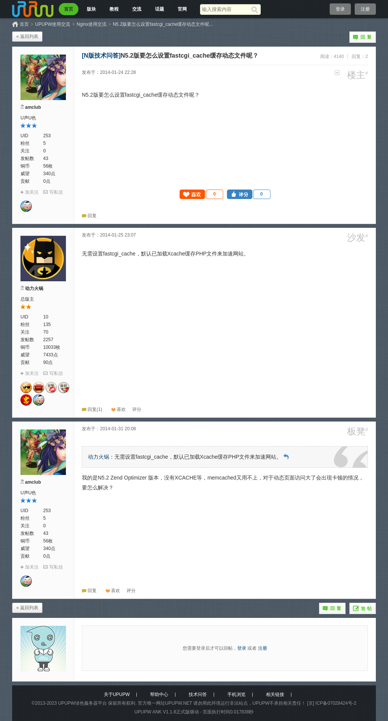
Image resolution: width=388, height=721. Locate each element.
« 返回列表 (27, 36)
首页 (68, 9)
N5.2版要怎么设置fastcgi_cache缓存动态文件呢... (163, 24)
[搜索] (256, 9)
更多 (337, 72)
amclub (33, 107)
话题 (159, 9)
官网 (182, 9)
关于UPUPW (117, 694)
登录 (340, 9)
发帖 (362, 608)
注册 (365, 9)
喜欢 (121, 409)
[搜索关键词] (225, 9)
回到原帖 (286, 456)
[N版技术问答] (101, 55)
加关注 (32, 192)
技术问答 (198, 694)
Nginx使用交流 (91, 24)
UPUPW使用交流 (52, 24)
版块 (91, 9)
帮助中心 (159, 694)
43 (45, 158)
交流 (136, 9)
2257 (48, 339)
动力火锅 (34, 288)
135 (47, 324)
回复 (362, 37)
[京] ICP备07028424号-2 (331, 703)
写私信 (56, 192)
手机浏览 (236, 694)
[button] (202, 194)
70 (45, 332)
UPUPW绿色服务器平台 (82, 703)
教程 (114, 9)
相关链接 (275, 694)
